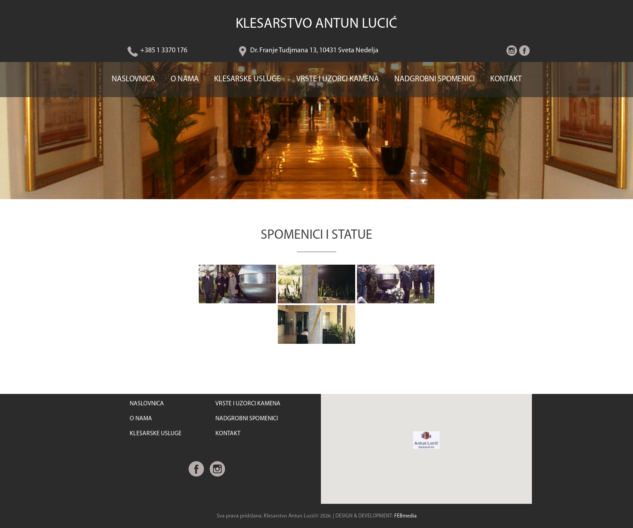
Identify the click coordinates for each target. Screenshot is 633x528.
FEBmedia (405, 516)
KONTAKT (506, 79)
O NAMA (185, 79)
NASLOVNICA (133, 79)
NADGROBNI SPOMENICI (434, 79)
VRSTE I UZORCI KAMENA (337, 79)
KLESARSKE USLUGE (247, 79)
